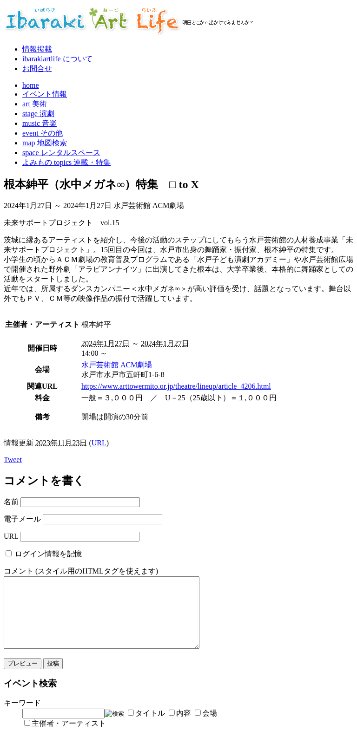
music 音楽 (39, 123)
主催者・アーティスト (69, 737)
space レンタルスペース (61, 153)
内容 (183, 727)
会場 (209, 727)
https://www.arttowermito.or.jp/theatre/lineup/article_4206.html (176, 386)
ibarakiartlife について (57, 59)
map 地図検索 (44, 143)
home (30, 85)
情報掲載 (37, 49)
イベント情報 (44, 94)
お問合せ (37, 68)
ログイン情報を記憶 (48, 554)
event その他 (42, 133)
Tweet (13, 459)
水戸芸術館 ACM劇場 (116, 365)
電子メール (22, 519)
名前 (11, 502)
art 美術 (34, 104)
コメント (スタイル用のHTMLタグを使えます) (81, 571)
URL (99, 443)
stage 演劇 (38, 113)
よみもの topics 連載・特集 (66, 162)
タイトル (150, 727)
